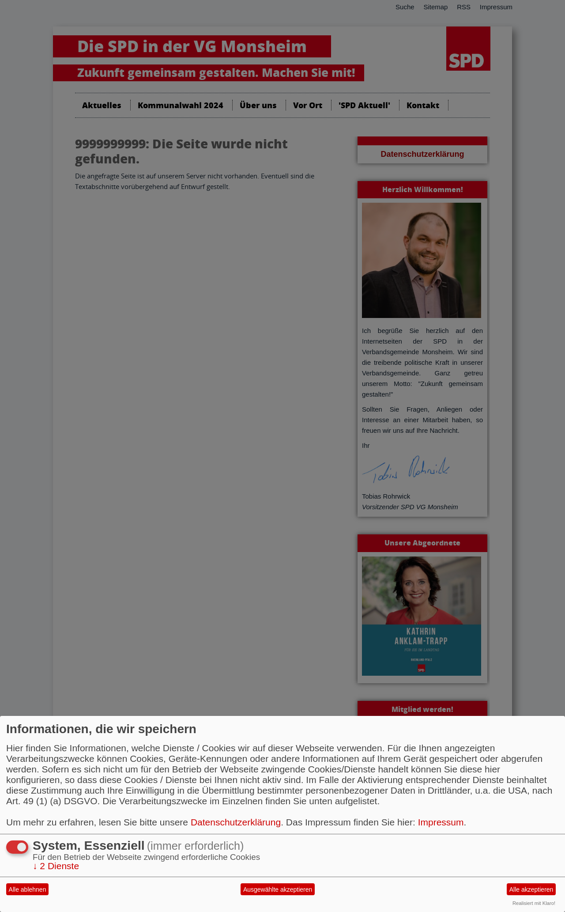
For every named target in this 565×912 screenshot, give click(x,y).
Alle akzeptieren (531, 889)
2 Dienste (56, 866)
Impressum (441, 822)
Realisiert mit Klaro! (533, 903)
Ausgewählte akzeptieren (277, 889)
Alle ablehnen (27, 889)
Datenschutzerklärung (236, 822)
